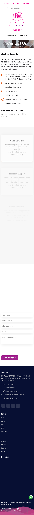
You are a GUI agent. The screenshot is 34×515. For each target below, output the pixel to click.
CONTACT (21, 25)
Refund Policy (18, 511)
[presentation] (15, 349)
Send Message (10, 358)
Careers (3, 451)
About (3, 421)
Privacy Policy (5, 511)
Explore (3, 441)
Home (3, 418)
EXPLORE (26, 3)
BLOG (11, 25)
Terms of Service (6, 509)
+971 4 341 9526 (11, 91)
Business (4, 448)
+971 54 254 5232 (11, 95)
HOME (7, 3)
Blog (2, 425)
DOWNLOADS (22, 35)
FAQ (2, 428)
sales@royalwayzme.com (14, 87)
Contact (3, 444)
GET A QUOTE (11, 35)
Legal (17, 509)
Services (4, 432)
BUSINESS (17, 30)
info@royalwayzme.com (13, 83)
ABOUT (16, 3)
